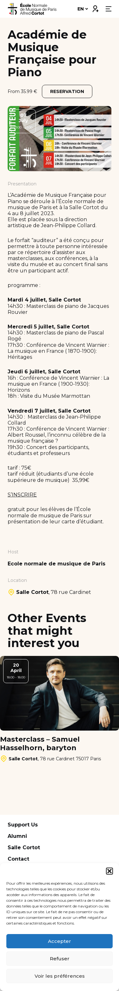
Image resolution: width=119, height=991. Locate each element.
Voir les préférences (60, 976)
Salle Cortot (24, 848)
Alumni (17, 836)
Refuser (59, 959)
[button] (109, 871)
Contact (18, 859)
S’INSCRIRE (22, 495)
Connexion (95, 7)
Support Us (23, 825)
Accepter (59, 941)
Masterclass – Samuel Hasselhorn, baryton (40, 743)
